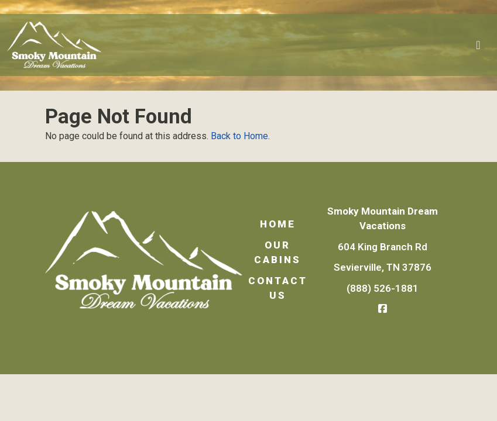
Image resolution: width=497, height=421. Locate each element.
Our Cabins (277, 252)
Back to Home (239, 136)
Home (278, 224)
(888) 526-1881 (383, 288)
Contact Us (277, 288)
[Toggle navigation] (478, 45)
